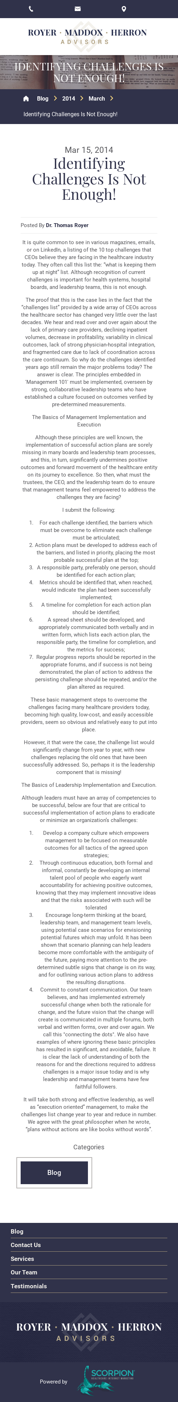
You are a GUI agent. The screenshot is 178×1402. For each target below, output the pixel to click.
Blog (42, 98)
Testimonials (29, 1286)
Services (22, 1258)
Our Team (24, 1272)
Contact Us (26, 1244)
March (97, 98)
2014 (68, 98)
